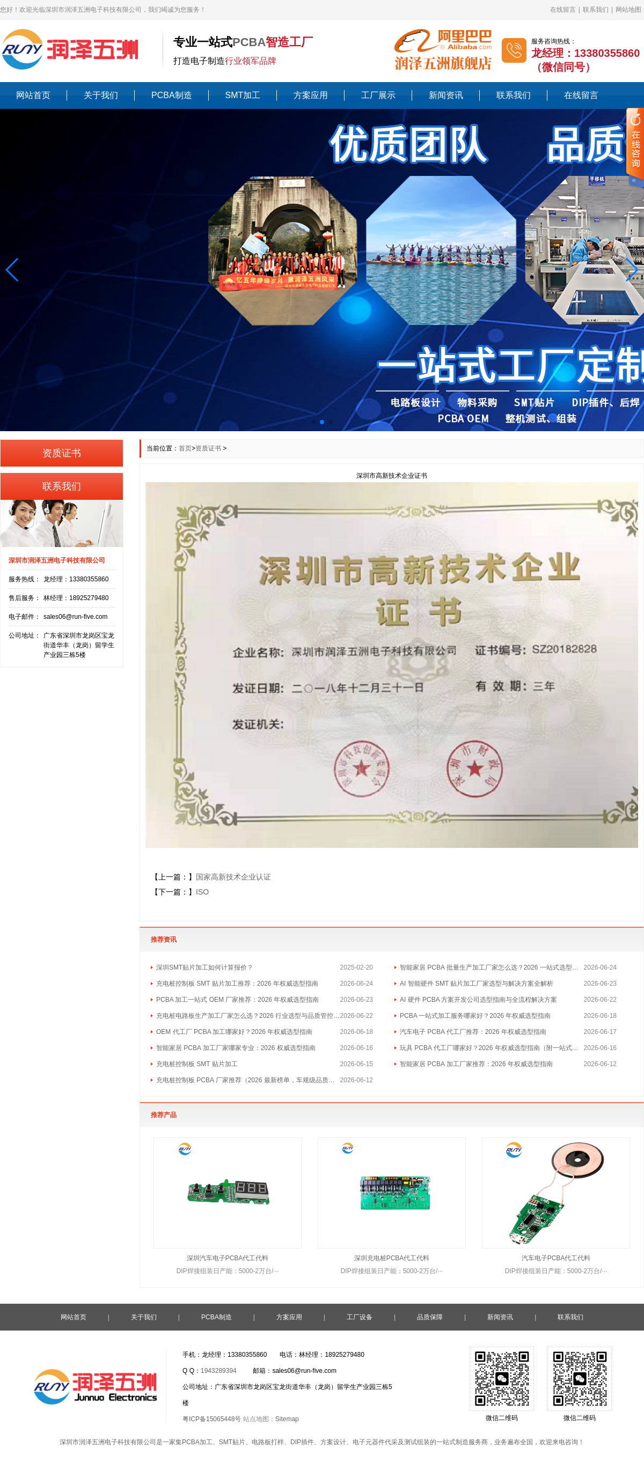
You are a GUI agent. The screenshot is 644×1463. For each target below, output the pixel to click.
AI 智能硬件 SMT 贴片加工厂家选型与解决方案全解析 (476, 983)
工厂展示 (378, 95)
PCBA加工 (197, 1442)
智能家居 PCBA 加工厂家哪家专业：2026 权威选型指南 (236, 1048)
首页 (185, 448)
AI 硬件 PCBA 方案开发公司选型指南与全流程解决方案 (478, 999)
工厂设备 (359, 1317)
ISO (202, 892)
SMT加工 (243, 95)
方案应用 (311, 95)
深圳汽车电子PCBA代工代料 (228, 1258)
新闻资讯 (446, 95)
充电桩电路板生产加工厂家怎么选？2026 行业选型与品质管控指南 (248, 1015)
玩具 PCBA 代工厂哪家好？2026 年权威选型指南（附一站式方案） (492, 1048)
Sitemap (287, 1419)
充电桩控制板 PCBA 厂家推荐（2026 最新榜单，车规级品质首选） (248, 1080)
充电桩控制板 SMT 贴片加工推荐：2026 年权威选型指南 (237, 983)
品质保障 (430, 1317)
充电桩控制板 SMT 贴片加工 (197, 1064)
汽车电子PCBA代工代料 (556, 1258)
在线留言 (563, 9)
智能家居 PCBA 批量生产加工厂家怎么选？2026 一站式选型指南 (492, 967)
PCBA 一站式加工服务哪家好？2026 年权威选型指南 (475, 1015)
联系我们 (596, 9)
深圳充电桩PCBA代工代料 (392, 1258)
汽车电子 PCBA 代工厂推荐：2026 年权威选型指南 (473, 1032)
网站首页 (33, 95)
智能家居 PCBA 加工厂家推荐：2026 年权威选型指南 (476, 1064)
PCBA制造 (171, 95)
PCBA (249, 42)
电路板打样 (268, 1442)
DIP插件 (302, 1442)
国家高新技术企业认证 (233, 877)
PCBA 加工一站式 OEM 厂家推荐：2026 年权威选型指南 (237, 999)
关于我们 (101, 95)
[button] (12, 270)
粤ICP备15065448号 (211, 1419)
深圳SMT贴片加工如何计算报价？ (204, 967)
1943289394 (219, 1371)
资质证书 (208, 448)
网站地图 (628, 9)
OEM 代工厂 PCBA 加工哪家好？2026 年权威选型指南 (234, 1032)
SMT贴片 (232, 1442)
